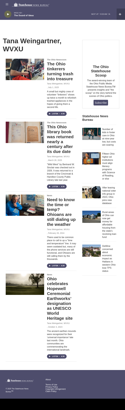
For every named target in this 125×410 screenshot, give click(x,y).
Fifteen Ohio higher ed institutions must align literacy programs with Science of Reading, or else (108, 166)
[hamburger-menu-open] (7, 4)
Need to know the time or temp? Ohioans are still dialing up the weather (61, 212)
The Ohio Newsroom (56, 60)
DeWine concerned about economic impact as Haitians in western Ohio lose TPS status (109, 258)
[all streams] (121, 14)
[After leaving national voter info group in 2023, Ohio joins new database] (91, 192)
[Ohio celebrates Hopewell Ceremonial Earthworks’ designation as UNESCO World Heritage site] (25, 284)
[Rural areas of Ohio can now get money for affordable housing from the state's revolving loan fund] (91, 217)
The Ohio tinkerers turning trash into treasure (60, 71)
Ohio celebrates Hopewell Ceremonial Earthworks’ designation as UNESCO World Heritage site (60, 298)
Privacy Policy (51, 387)
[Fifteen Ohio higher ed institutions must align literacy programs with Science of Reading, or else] (91, 158)
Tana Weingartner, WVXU (58, 84)
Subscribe (101, 102)
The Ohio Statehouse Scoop (101, 71)
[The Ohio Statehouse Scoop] (100, 50)
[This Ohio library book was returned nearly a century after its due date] (25, 132)
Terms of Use (51, 385)
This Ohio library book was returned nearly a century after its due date (60, 139)
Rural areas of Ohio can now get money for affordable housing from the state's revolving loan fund (109, 224)
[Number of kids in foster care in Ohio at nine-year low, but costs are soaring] (91, 134)
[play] (8, 14)
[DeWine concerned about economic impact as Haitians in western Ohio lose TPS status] (91, 251)
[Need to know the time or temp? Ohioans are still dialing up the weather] (25, 205)
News (49, 195)
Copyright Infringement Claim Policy (55, 390)
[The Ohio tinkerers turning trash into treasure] (25, 69)
